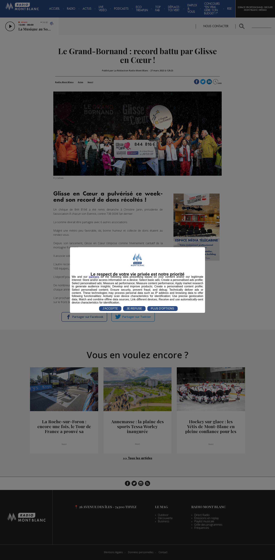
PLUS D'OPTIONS (162, 308)
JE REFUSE (134, 308)
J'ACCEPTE (110, 308)
